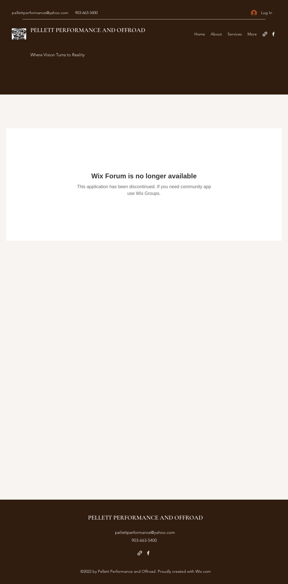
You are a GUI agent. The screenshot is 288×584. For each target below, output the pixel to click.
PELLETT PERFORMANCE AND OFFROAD (87, 30)
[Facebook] (273, 34)
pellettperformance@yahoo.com (40, 12)
